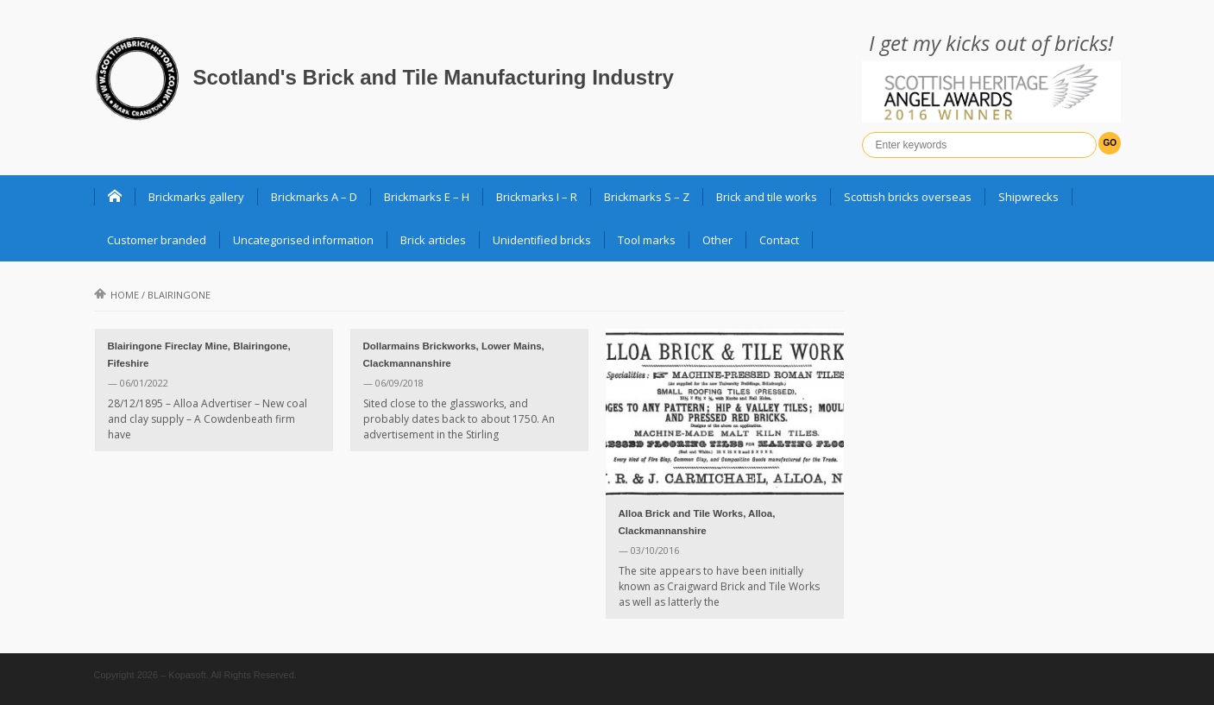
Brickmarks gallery (196, 197)
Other (717, 240)
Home (116, 294)
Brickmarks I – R (536, 197)
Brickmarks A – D (314, 197)
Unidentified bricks (542, 240)
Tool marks (647, 240)
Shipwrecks (1028, 197)
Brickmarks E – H (426, 197)
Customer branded (156, 240)
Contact (779, 240)
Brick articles (433, 240)
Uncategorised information (303, 240)
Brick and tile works (766, 197)
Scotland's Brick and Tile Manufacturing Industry (433, 77)
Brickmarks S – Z (646, 197)
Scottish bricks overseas (908, 197)
